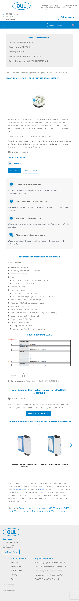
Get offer (14, 171)
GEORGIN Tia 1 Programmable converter (54, 464)
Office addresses (9, 585)
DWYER (14, 562)
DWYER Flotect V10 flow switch (48, 579)
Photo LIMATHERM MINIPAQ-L (21, 42)
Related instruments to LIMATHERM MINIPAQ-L (28, 61)
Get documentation (38, 413)
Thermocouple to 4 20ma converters (49, 511)
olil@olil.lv (10, 19)
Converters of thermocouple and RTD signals (28, 73)
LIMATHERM (16, 567)
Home (8, 73)
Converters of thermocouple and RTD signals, (41, 508)
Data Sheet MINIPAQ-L (19, 152)
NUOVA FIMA (16, 571)
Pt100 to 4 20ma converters (57, 73)
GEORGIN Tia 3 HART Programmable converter (24, 465)
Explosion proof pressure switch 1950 (50, 571)
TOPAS (14, 575)
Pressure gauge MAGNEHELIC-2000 (50, 562)
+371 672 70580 (11, 14)
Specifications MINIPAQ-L (19, 47)
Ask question (67, 17)
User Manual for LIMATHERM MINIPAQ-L (25, 56)
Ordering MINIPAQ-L (17, 52)
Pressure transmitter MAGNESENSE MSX (52, 567)
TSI (12, 579)
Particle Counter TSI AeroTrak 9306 (49, 575)
